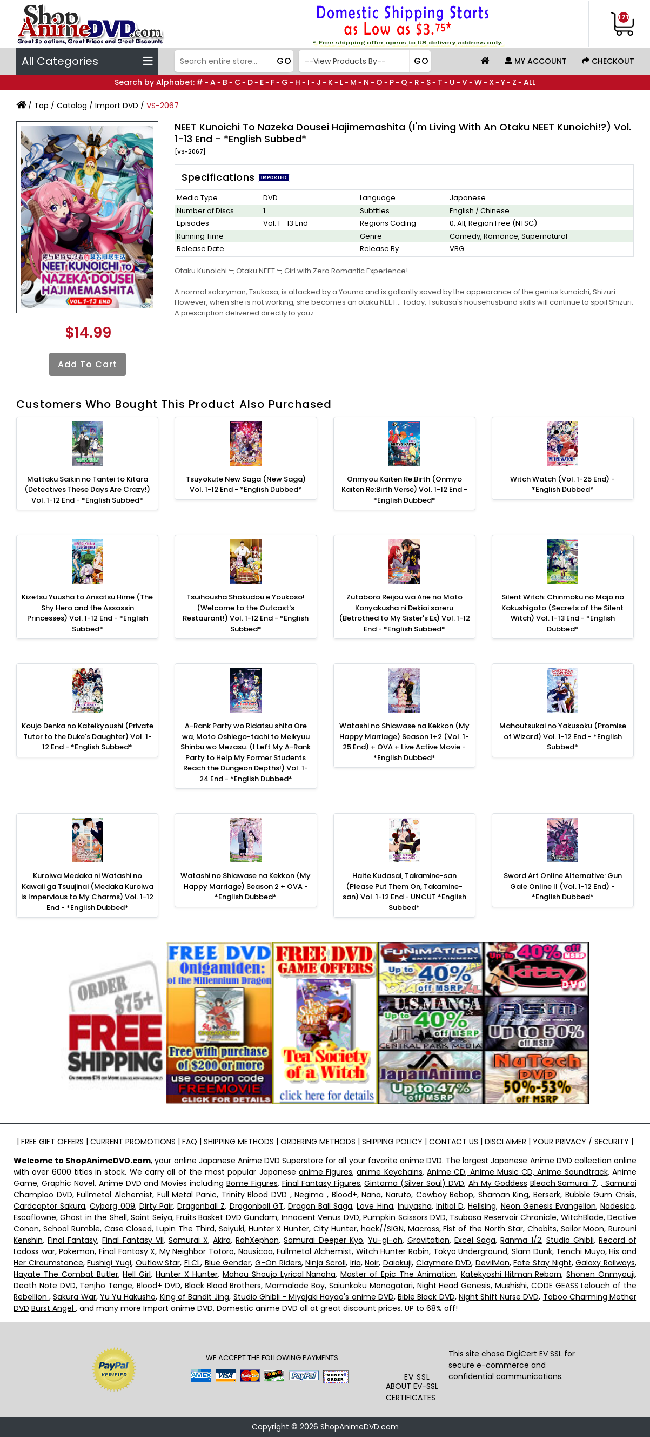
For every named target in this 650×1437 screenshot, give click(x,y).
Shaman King (503, 1194)
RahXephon (257, 1240)
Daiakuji (397, 1262)
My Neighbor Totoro (196, 1251)
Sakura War (74, 1296)
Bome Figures (252, 1183)
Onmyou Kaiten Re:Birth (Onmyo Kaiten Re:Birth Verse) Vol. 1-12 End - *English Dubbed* (404, 489)
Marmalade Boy (295, 1285)
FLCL (192, 1262)
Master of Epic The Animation (397, 1274)
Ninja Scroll (325, 1262)
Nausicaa (255, 1251)
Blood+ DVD (158, 1285)
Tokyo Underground (470, 1251)
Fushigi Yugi (109, 1262)
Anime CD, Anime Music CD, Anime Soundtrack (517, 1171)
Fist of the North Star (482, 1228)
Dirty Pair (156, 1206)
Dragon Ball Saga (320, 1206)
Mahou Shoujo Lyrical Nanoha (279, 1274)
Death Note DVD (45, 1285)
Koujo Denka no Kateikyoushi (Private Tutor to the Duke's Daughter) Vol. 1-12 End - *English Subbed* (87, 736)
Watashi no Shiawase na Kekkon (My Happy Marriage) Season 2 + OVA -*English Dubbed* (245, 886)
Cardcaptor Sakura (49, 1206)
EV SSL (417, 1377)
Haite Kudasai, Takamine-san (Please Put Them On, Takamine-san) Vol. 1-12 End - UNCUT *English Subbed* (404, 892)
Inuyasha (415, 1206)
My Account (536, 61)
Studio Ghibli (570, 1240)
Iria (355, 1262)
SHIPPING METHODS (239, 1141)
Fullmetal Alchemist (114, 1194)
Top (41, 105)
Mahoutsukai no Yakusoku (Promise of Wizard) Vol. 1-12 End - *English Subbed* (562, 736)
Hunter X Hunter (279, 1228)
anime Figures (325, 1171)
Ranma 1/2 (520, 1240)
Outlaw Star (158, 1262)
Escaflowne (35, 1217)
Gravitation (428, 1240)
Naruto (398, 1194)
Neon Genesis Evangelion (548, 1206)
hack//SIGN (382, 1228)
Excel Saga (474, 1240)
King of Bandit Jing (195, 1296)
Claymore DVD (444, 1262)
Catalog (72, 105)
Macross (423, 1228)
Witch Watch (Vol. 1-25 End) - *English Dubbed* (562, 484)
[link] (417, 1350)
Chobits (542, 1228)
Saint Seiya (151, 1217)
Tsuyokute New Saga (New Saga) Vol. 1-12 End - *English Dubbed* (246, 484)
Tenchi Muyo (580, 1251)
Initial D (450, 1206)
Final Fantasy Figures (321, 1183)
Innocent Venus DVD (320, 1217)
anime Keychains (389, 1171)
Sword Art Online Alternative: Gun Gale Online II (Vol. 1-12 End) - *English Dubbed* (563, 886)
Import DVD (116, 105)
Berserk (546, 1194)
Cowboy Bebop (445, 1194)
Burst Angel (53, 1308)
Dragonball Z (201, 1206)
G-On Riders (278, 1262)
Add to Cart (87, 364)
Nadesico (617, 1206)
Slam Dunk (532, 1251)
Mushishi (511, 1285)
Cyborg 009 (112, 1206)
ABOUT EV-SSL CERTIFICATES (412, 1392)
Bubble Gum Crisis (600, 1194)
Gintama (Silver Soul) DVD (414, 1183)
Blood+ (344, 1194)
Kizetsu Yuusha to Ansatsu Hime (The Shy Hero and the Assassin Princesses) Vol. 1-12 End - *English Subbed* (87, 613)
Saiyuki (231, 1228)
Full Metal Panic (187, 1194)
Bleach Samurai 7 (563, 1183)
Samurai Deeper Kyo (323, 1240)
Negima (310, 1194)
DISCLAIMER (504, 1141)
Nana (371, 1194)
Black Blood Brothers (223, 1285)
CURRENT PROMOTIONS (133, 1141)
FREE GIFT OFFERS (52, 1141)
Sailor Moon (583, 1228)
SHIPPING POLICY (392, 1141)
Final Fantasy (72, 1240)
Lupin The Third (185, 1228)
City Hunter (335, 1228)
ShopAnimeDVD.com (359, 1426)
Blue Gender (228, 1262)
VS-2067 (162, 105)
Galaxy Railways (605, 1262)
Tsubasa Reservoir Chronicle (503, 1217)
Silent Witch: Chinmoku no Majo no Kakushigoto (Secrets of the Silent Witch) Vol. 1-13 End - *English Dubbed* (562, 613)
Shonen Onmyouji (600, 1274)
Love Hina (375, 1206)
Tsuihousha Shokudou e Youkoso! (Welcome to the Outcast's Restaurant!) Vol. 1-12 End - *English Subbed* (246, 613)
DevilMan (492, 1262)
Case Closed (128, 1228)
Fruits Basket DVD (209, 1217)
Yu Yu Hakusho (128, 1296)
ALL (529, 82)
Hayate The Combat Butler (66, 1274)
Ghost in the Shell (93, 1217)
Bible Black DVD (426, 1296)
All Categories (87, 61)
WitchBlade (582, 1217)
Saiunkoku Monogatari (371, 1285)
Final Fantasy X (127, 1251)
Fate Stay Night (542, 1262)
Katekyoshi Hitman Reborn (511, 1274)
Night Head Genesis (454, 1285)
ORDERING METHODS (318, 1141)
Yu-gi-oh (385, 1240)
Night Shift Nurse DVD (499, 1296)
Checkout (608, 61)
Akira (222, 1240)
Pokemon (77, 1251)
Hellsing (482, 1206)
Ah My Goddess (497, 1183)
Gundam (260, 1217)
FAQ (189, 1141)
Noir (372, 1262)
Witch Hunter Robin (392, 1251)
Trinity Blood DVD (256, 1194)
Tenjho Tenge (105, 1285)
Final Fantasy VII (132, 1240)
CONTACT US (453, 1141)
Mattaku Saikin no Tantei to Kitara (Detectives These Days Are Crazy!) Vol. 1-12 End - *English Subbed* (87, 489)
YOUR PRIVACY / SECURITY (581, 1141)
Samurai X (188, 1240)
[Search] (232, 61)
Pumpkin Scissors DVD (404, 1217)
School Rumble (71, 1228)
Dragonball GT (257, 1206)
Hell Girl (137, 1274)
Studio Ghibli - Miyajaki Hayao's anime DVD (313, 1296)
